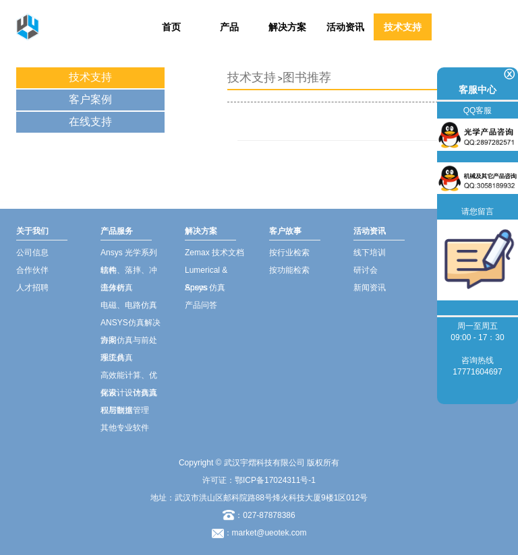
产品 (229, 27)
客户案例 (90, 99)
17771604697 (477, 372)
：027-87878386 (259, 515)
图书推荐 (307, 77)
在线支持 (90, 121)
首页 (171, 27)
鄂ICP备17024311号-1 (275, 480)
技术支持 (403, 27)
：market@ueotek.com (265, 532)
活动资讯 (345, 27)
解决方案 (287, 27)
